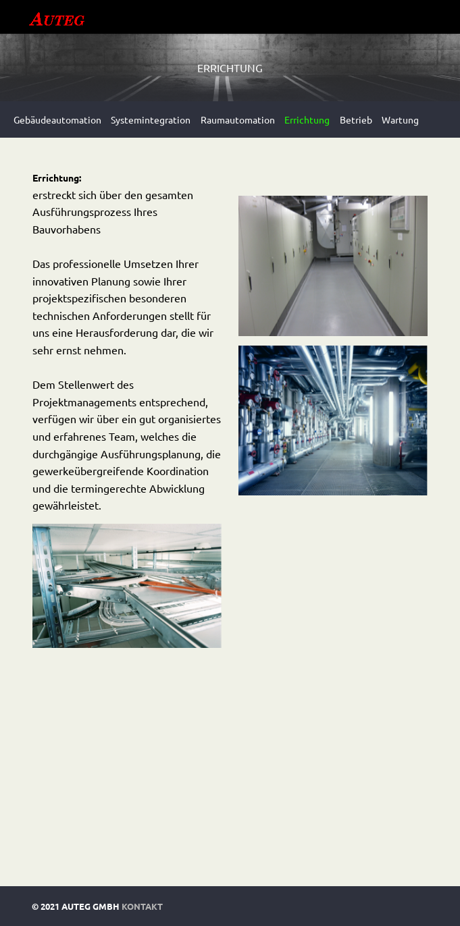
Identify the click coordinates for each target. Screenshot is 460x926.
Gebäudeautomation (57, 119)
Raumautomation (238, 119)
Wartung (400, 119)
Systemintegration (150, 119)
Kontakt (142, 906)
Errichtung (307, 119)
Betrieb (356, 119)
